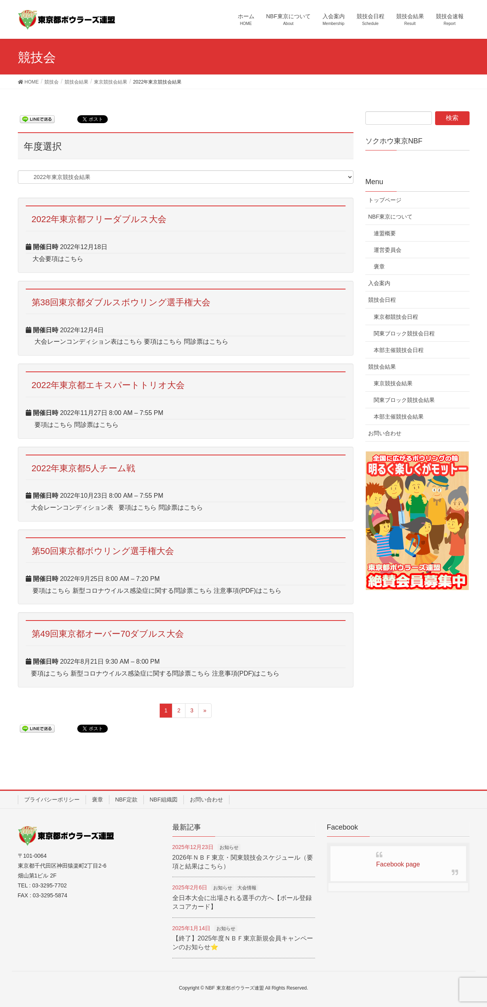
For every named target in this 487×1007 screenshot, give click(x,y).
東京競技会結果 (393, 383)
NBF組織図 (164, 799)
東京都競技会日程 (396, 317)
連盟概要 (385, 233)
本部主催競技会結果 (399, 416)
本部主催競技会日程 (399, 350)
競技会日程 (382, 300)
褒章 (379, 266)
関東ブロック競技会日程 (404, 333)
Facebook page (398, 864)
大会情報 (246, 888)
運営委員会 (387, 250)
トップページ (384, 200)
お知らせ (229, 847)
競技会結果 (382, 367)
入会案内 (379, 283)
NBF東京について (390, 216)
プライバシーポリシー (52, 799)
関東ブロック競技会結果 (404, 400)
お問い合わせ (384, 433)
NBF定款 (126, 799)
